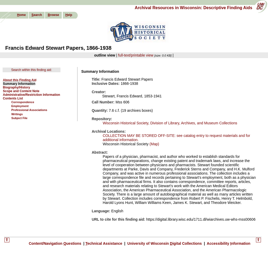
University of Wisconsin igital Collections (164, 243)
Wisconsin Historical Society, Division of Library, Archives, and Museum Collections (170, 123)
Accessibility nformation (228, 243)
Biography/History (16, 87)
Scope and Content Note (21, 91)
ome (21, 15)
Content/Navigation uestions (55, 243)
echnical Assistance (104, 243)
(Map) (153, 144)
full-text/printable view (135, 55)
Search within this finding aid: (31, 70)
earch (36, 15)
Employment (20, 106)
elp (68, 15)
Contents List (13, 98)
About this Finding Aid (19, 80)
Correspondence (22, 102)
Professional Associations (29, 110)
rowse (53, 15)
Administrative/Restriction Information (31, 95)
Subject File (19, 118)
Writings (17, 114)
